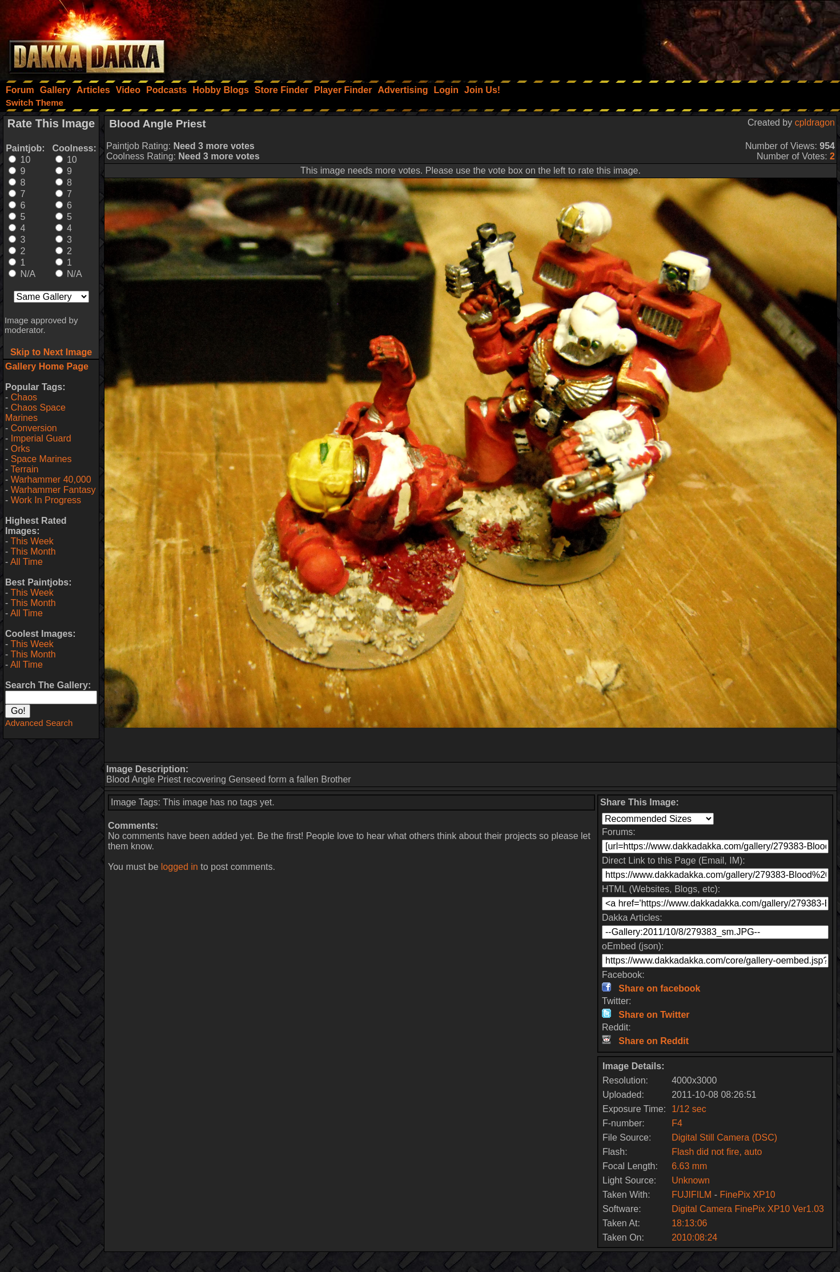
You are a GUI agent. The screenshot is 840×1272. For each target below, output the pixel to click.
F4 (677, 1123)
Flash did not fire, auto (717, 1152)
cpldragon (815, 122)
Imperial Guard (41, 438)
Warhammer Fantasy (53, 490)
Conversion (34, 428)
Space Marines (41, 459)
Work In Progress (46, 500)
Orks (20, 449)
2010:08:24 (694, 1237)
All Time (26, 562)
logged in (179, 867)
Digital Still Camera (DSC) (724, 1137)
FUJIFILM (692, 1194)
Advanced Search (39, 723)
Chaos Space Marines (35, 413)
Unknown (691, 1180)
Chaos (24, 397)
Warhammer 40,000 (51, 479)
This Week (31, 541)
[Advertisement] (686, 37)
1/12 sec (689, 1109)
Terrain (24, 469)
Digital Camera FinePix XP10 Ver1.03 (748, 1209)
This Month (32, 551)
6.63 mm (689, 1166)
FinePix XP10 (747, 1194)
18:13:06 (689, 1223)
